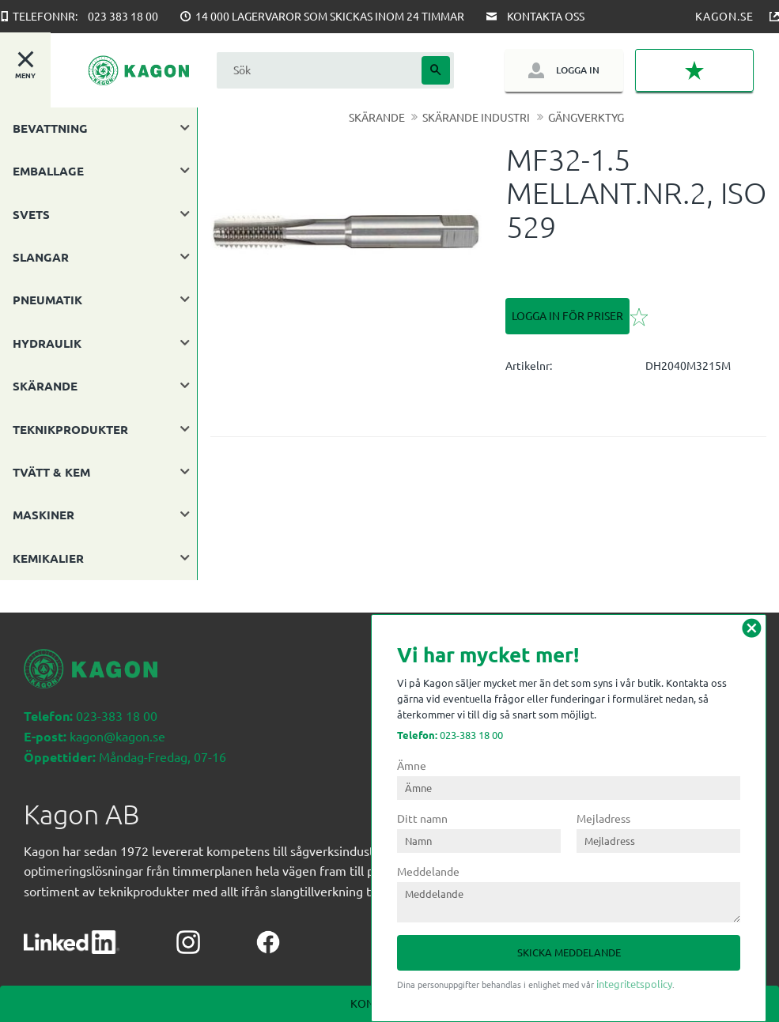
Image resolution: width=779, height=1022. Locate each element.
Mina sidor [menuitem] (278, 966)
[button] (694, 70)
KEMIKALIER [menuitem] (48, 558)
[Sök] (436, 70)
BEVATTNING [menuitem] (50, 128)
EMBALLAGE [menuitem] (48, 171)
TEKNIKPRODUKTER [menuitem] (70, 429)
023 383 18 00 (123, 16)
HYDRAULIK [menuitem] (47, 343)
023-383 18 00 (450, 734)
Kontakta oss (545, 16)
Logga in (577, 70)
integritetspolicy (634, 983)
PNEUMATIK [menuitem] (47, 299)
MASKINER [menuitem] (43, 514)
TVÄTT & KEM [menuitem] (51, 472)
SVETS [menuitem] (31, 214)
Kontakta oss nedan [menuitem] (169, 966)
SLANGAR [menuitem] (41, 257)
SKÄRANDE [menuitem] (45, 386)
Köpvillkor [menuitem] (58, 966)
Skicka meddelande (569, 952)
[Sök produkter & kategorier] (317, 70)
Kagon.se (724, 16)
